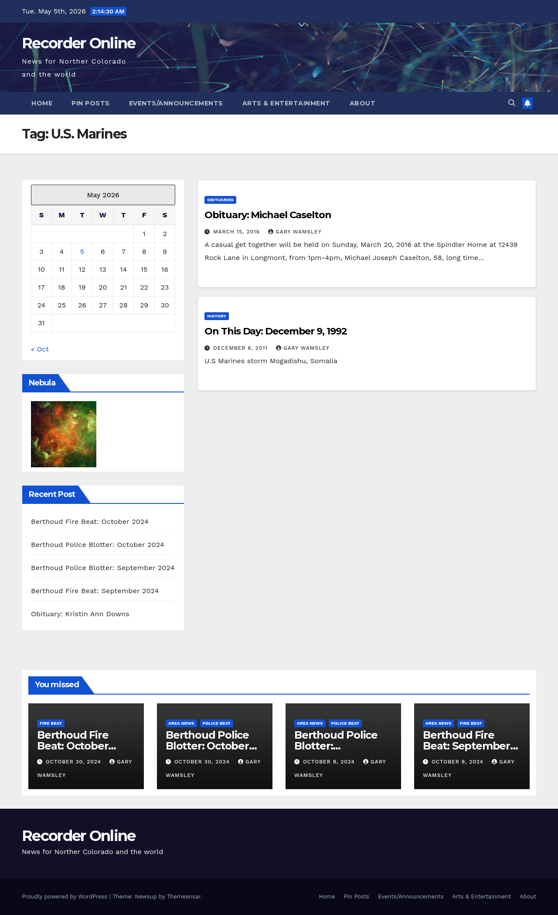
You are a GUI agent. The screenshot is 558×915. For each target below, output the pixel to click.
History (216, 316)
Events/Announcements (176, 103)
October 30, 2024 (74, 762)
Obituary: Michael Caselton (267, 215)
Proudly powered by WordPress (65, 896)
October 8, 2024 (330, 762)
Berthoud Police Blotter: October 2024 (97, 544)
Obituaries (220, 199)
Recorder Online (79, 43)
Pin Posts (90, 103)
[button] (511, 103)
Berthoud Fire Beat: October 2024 (90, 521)
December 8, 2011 (241, 348)
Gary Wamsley (295, 232)
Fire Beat (51, 723)
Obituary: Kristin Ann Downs (80, 614)
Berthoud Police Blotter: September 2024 (103, 568)
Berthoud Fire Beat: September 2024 (95, 591)
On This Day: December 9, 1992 (275, 331)
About (363, 103)
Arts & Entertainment (286, 103)
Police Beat (217, 723)
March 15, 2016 (237, 232)
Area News (181, 723)
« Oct (40, 349)
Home (41, 103)
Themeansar (184, 896)
